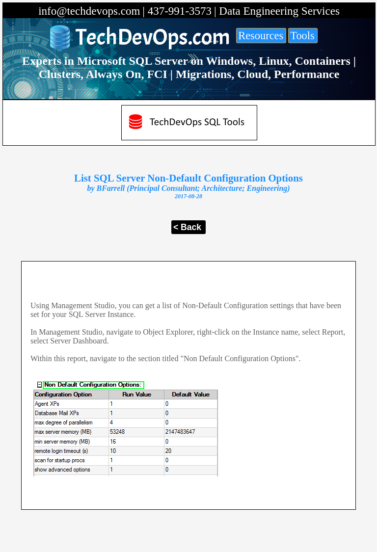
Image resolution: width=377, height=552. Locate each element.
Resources (260, 35)
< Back (187, 227)
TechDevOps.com (153, 37)
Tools (302, 35)
